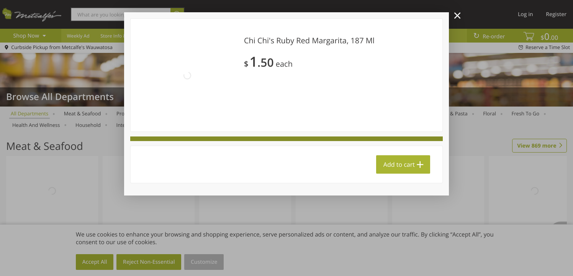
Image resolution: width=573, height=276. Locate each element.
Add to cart (399, 164)
